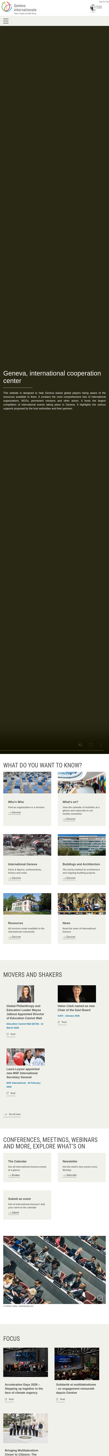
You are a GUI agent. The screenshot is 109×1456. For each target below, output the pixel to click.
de (108, 1)
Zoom (100, 1298)
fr (104, 1)
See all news (15, 1114)
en (101, 1)
